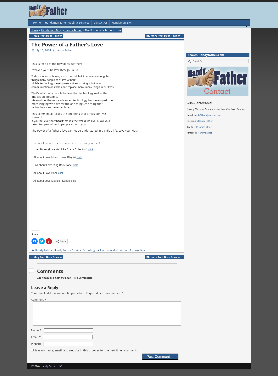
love (102, 250)
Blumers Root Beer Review (164, 35)
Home (37, 22)
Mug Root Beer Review (46, 35)
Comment (39, 299)
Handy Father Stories (67, 250)
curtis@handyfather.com (207, 115)
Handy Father (73, 30)
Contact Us (101, 22)
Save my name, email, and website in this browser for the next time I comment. (85, 355)
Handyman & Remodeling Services (67, 22)
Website (36, 348)
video (123, 250)
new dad (112, 250)
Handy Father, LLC (51, 371)
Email (36, 341)
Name (36, 335)
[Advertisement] (150, 90)
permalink (138, 250)
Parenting (88, 250)
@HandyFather (204, 126)
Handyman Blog (122, 22)
